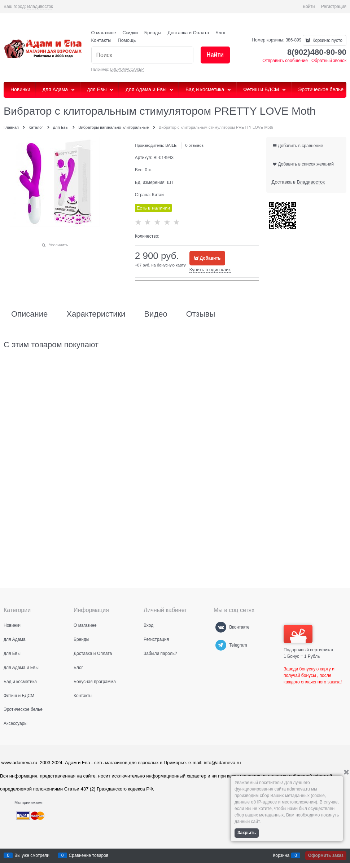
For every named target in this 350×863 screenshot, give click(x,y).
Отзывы (200, 314)
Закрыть (246, 832)
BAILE (170, 145)
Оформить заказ (326, 855)
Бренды (152, 32)
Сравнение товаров (89, 855)
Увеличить (58, 245)
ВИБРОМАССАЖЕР (127, 69)
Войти (309, 6)
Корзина (281, 855)
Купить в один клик (210, 269)
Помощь (127, 40)
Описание (29, 314)
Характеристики (95, 314)
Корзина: (326, 40)
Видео (155, 314)
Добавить (210, 258)
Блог (220, 32)
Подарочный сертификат (309, 638)
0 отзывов (194, 145)
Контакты (101, 40)
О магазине (103, 32)
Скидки (130, 32)
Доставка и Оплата (188, 32)
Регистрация (333, 6)
